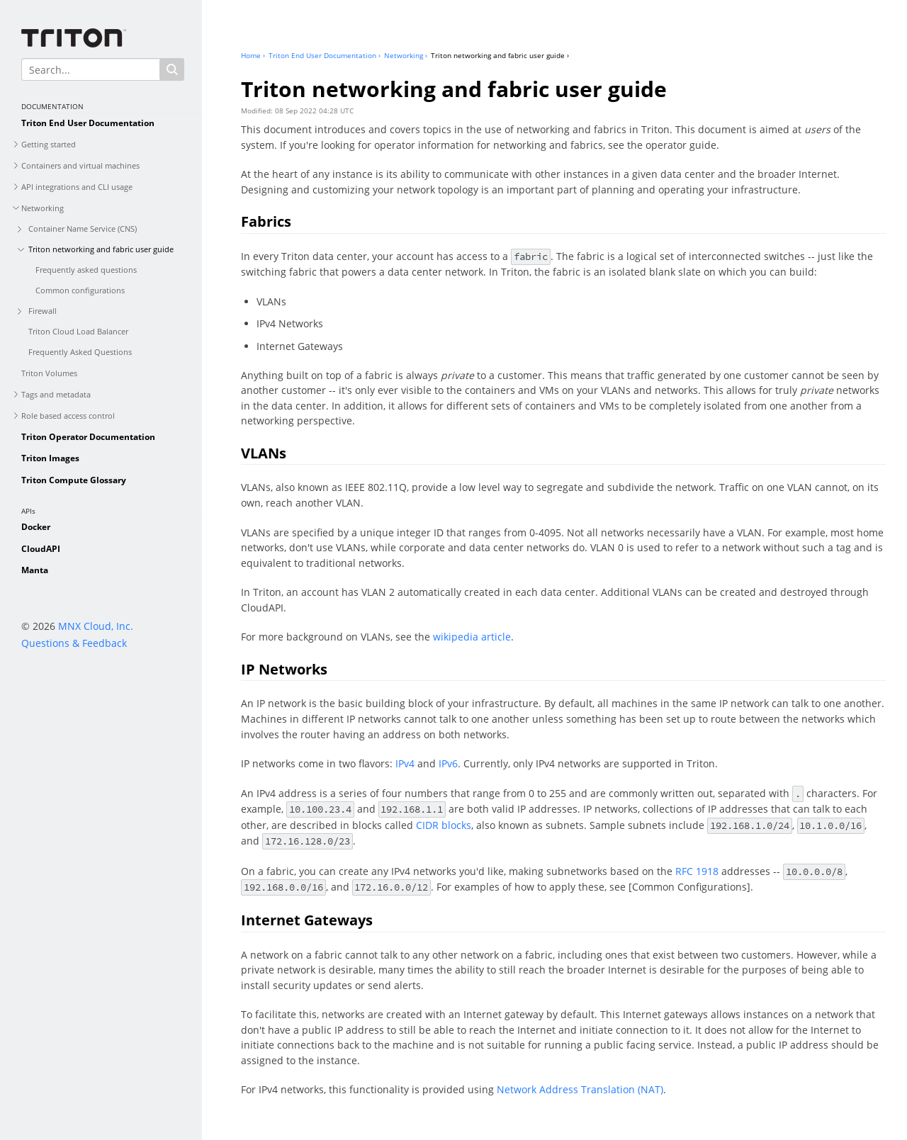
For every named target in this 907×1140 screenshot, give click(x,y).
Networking (42, 208)
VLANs (263, 453)
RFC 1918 (697, 871)
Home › (253, 55)
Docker (35, 527)
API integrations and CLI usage (77, 186)
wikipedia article (472, 636)
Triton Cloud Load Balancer (78, 331)
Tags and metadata (56, 394)
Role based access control (68, 415)
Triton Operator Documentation (88, 437)
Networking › (405, 55)
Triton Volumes (49, 373)
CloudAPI (40, 549)
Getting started (48, 144)
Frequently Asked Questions (80, 351)
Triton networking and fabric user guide (101, 249)
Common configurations (80, 290)
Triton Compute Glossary (73, 480)
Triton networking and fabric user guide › (500, 55)
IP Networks (284, 669)
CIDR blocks (443, 825)
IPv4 (405, 763)
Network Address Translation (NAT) (580, 1089)
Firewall (42, 310)
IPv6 (448, 763)
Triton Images (50, 458)
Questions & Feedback (74, 643)
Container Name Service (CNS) (82, 228)
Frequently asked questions (86, 269)
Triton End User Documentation (87, 123)
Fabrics (266, 221)
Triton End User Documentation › (325, 55)
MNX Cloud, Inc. (95, 626)
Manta (34, 570)
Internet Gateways (307, 920)
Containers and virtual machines (80, 165)
